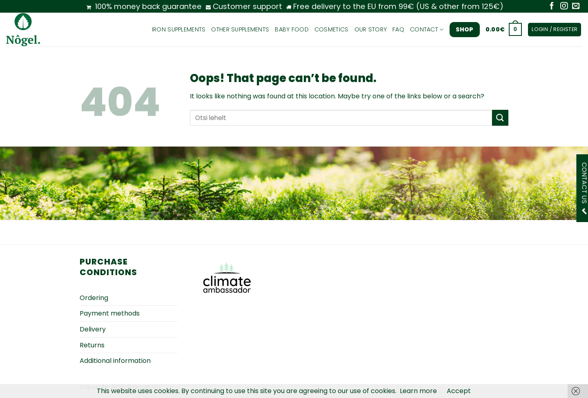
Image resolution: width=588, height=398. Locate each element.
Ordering (94, 297)
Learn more (418, 391)
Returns (92, 345)
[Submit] (500, 118)
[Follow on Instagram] (564, 6)
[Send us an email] (575, 6)
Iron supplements (179, 29)
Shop (465, 29)
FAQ (398, 29)
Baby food (292, 29)
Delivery (93, 329)
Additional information (115, 360)
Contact (427, 29)
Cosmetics (331, 29)
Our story (370, 29)
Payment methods (110, 313)
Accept (459, 391)
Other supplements (240, 29)
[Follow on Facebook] (551, 6)
